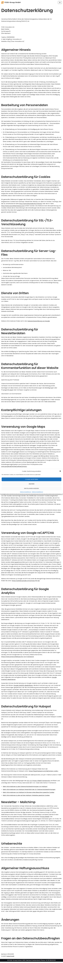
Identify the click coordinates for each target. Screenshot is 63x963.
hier (24, 813)
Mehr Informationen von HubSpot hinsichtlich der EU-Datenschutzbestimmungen (29, 791)
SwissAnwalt (10, 957)
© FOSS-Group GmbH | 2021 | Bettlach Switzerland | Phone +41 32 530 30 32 (31, 962)
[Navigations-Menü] (60, 2)
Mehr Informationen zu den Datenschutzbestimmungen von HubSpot (25, 788)
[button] (60, 471)
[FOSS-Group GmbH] (11, 2)
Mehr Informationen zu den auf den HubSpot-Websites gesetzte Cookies (26, 796)
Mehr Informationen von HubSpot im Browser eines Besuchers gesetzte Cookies (28, 793)
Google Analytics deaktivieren (23, 686)
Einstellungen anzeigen (31, 488)
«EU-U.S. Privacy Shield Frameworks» (38, 782)
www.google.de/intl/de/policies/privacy (14, 467)
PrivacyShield (44, 818)
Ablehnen (31, 484)
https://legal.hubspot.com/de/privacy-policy (43, 772)
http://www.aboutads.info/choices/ (30, 204)
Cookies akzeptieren (31, 479)
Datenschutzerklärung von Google (38, 321)
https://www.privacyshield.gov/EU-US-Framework (17, 658)
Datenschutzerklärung (25, 492)
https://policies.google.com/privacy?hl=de (26, 581)
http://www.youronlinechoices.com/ (13, 206)
